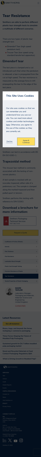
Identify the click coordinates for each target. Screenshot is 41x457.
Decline (9, 141)
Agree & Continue (26, 141)
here (8, 124)
